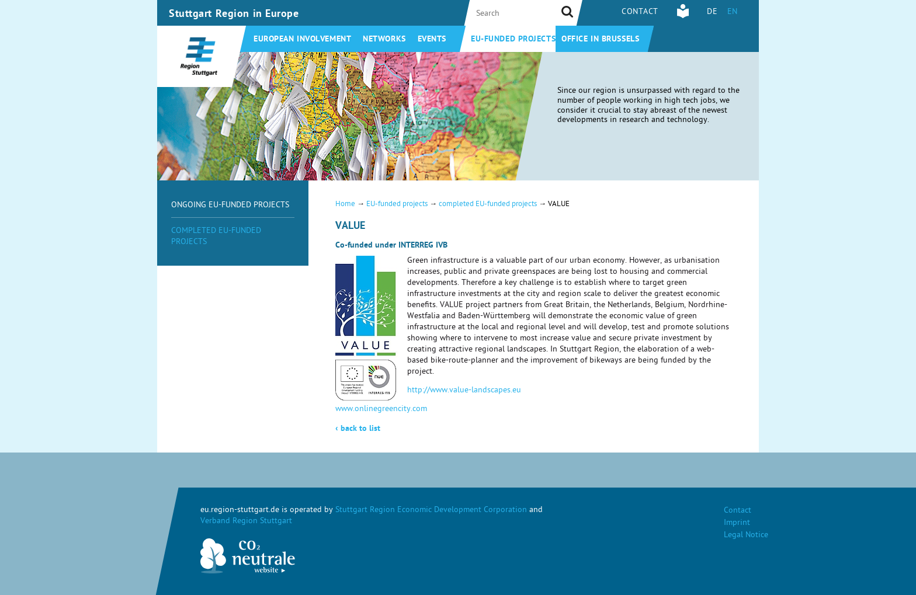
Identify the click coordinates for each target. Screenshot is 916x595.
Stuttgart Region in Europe (234, 14)
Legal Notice (746, 536)
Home (345, 204)
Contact (640, 13)
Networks (384, 39)
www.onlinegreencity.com (381, 410)
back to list (357, 429)
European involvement (302, 39)
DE (712, 13)
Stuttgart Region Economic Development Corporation (431, 511)
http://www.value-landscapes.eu (464, 391)
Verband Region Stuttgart (246, 522)
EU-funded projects (513, 39)
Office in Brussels (600, 39)
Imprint (737, 523)
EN (732, 13)
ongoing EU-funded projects (230, 206)
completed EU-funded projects (488, 204)
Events (432, 39)
